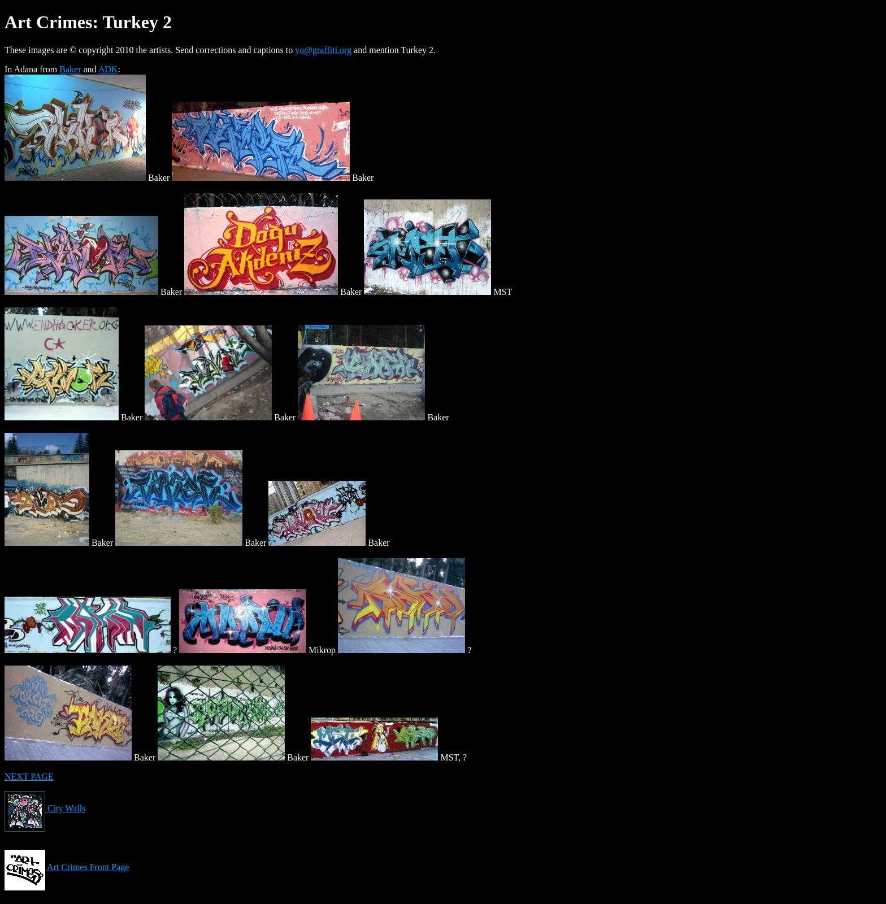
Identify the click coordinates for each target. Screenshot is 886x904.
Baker (70, 69)
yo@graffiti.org (323, 50)
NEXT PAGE (29, 776)
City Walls (45, 808)
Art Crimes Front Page (67, 867)
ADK (108, 69)
